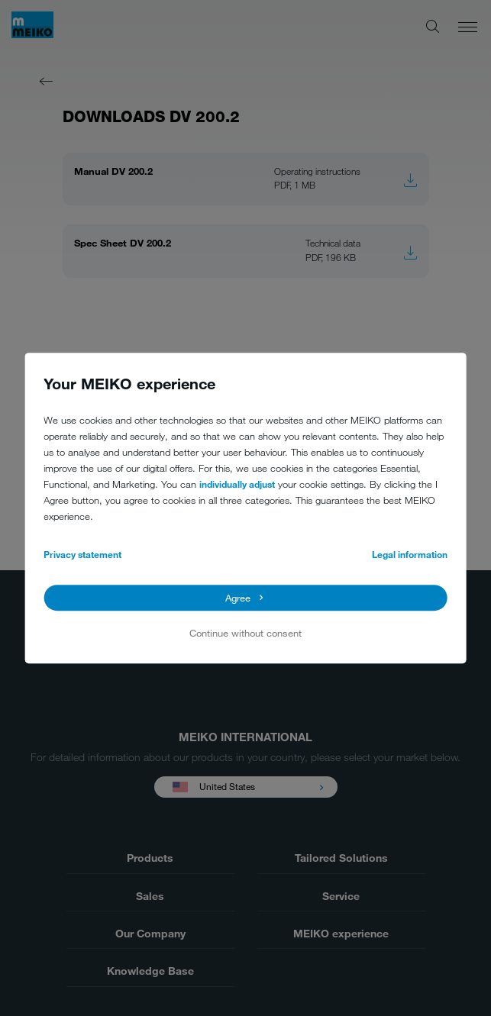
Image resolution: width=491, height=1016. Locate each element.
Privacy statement (82, 554)
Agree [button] (237, 598)
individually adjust (237, 484)
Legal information (409, 554)
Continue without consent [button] (245, 633)
